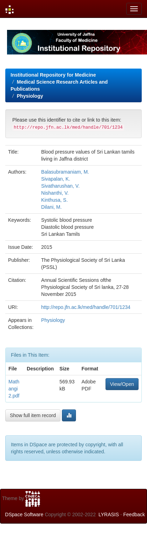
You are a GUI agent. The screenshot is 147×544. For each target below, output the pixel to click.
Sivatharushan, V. (60, 186)
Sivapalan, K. (55, 179)
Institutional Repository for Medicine (53, 75)
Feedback (134, 514)
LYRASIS (108, 514)
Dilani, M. (51, 207)
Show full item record (33, 415)
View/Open (122, 384)
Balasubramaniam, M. (65, 172)
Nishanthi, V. (55, 193)
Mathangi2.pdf (13, 389)
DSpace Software (24, 514)
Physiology (30, 96)
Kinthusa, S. (54, 200)
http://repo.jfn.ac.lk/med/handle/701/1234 (85, 307)
